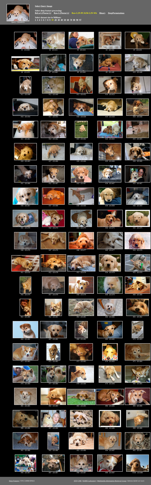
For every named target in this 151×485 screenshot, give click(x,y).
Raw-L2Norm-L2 (61, 13)
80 (74, 20)
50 (65, 20)
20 (56, 20)
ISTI (75, 481)
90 (77, 20)
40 (62, 20)
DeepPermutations (116, 13)
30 (59, 20)
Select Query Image (43, 6)
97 (80, 20)
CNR (79, 481)
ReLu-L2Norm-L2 (43, 13)
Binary (102, 13)
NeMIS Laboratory (89, 481)
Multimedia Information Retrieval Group (111, 481)
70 (71, 20)
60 (68, 20)
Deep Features (14, 481)
